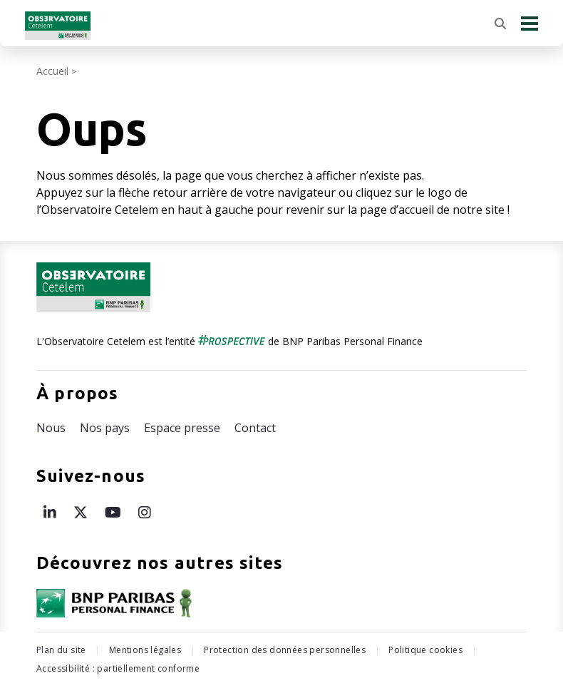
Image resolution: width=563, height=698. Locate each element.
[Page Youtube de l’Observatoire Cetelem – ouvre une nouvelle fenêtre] (113, 512)
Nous (51, 428)
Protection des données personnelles (285, 650)
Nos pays (105, 428)
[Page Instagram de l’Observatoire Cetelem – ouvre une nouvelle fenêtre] (144, 512)
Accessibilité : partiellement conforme (118, 668)
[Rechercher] (500, 23)
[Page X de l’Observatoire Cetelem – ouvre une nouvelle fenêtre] (80, 512)
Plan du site (61, 650)
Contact (255, 428)
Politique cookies (425, 650)
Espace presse (182, 428)
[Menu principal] (529, 23)
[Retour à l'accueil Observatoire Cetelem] (58, 25)
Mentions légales (145, 650)
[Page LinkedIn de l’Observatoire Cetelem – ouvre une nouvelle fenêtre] (49, 512)
